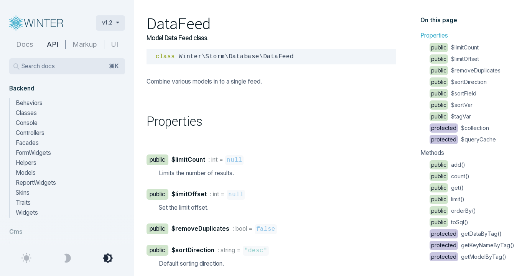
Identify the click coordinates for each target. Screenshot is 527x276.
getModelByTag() (468, 256)
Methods (432, 152)
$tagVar (450, 116)
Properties (434, 35)
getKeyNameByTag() (472, 245)
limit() (447, 199)
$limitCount (454, 47)
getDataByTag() (466, 233)
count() (449, 176)
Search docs (70, 66)
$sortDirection (458, 82)
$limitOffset (454, 59)
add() (447, 164)
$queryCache (463, 139)
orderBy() (453, 210)
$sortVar (451, 105)
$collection (459, 128)
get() (447, 187)
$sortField (453, 93)
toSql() (449, 222)
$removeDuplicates (465, 70)
